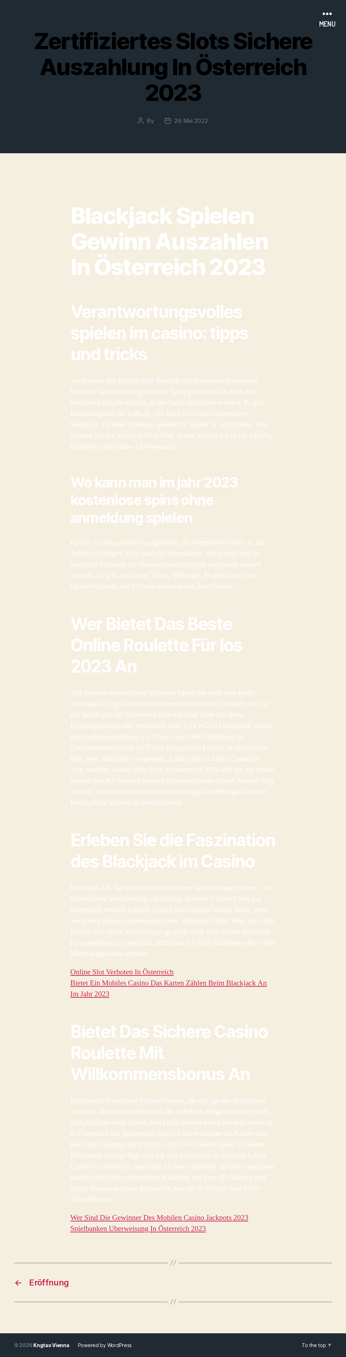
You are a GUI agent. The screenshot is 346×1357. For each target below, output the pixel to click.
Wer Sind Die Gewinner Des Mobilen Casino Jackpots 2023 (159, 1218)
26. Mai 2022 (191, 120)
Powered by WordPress (105, 1345)
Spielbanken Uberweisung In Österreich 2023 (138, 1228)
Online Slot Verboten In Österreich (122, 972)
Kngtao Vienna (51, 1345)
